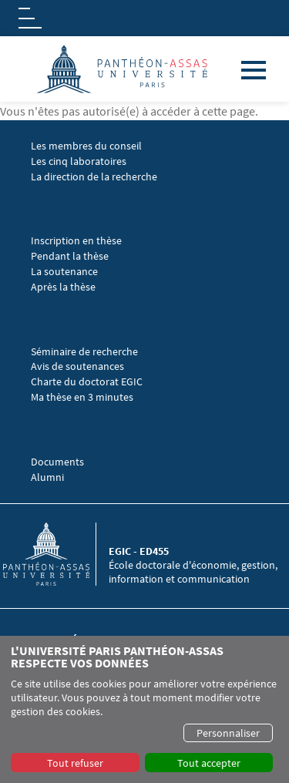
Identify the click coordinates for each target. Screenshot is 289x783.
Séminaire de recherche (85, 351)
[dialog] (144, 709)
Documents (57, 462)
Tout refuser (75, 763)
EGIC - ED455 (139, 551)
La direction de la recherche (94, 176)
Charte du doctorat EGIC (87, 381)
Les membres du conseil (86, 146)
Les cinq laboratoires (78, 161)
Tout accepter (208, 763)
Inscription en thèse (76, 240)
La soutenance (64, 271)
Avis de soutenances (77, 366)
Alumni (47, 477)
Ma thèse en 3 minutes (82, 397)
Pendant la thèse (70, 256)
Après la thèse (63, 287)
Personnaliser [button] (228, 733)
